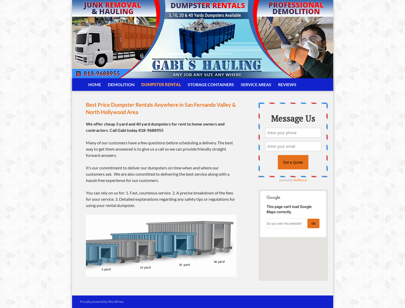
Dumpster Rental (161, 84)
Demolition (121, 84)
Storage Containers (211, 84)
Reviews (287, 84)
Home (94, 84)
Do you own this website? (284, 224)
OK (314, 224)
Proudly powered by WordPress (102, 302)
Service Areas (256, 84)
